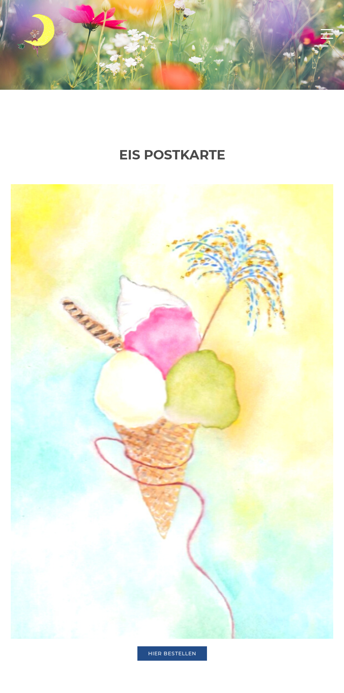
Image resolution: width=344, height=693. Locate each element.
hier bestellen (172, 653)
